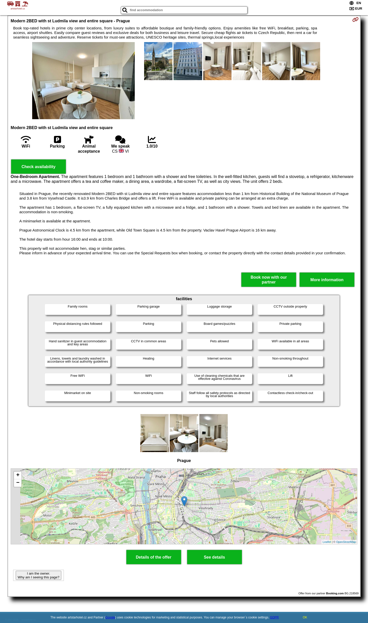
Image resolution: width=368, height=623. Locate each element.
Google (110, 617)
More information (327, 280)
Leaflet (327, 541)
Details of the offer (153, 557)
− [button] (18, 483)
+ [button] (18, 475)
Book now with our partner (268, 279)
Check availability (38, 167)
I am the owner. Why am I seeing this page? (38, 575)
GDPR (274, 617)
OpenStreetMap (346, 541)
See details (214, 557)
